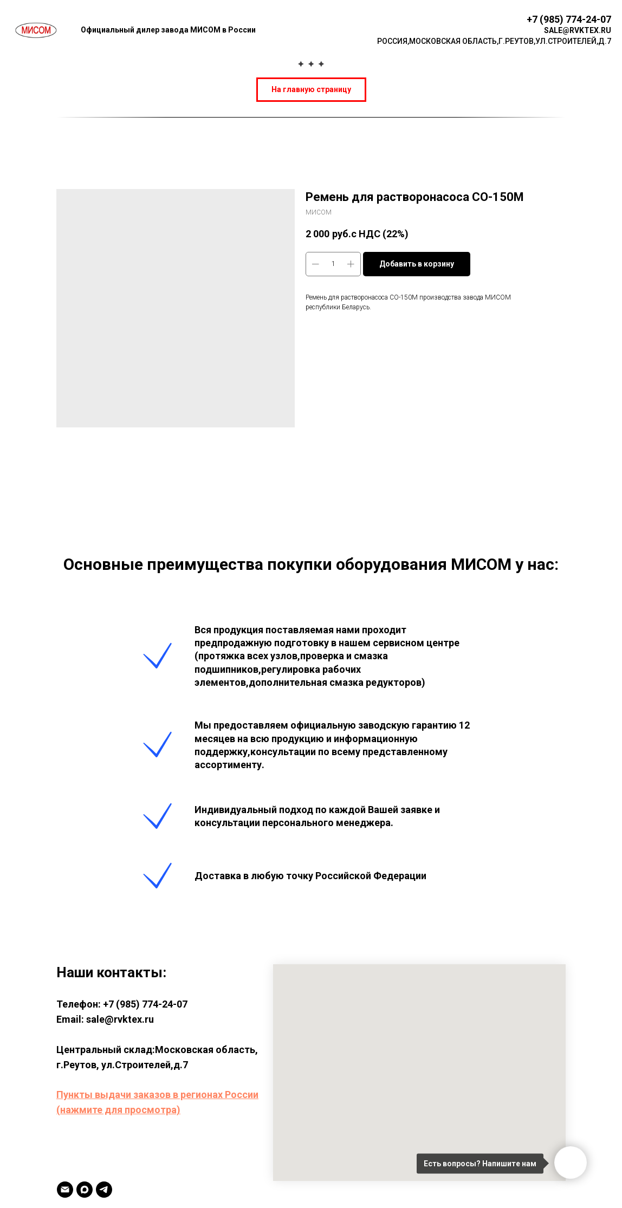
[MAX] (84, 1189)
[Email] (65, 1189)
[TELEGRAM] (104, 1189)
